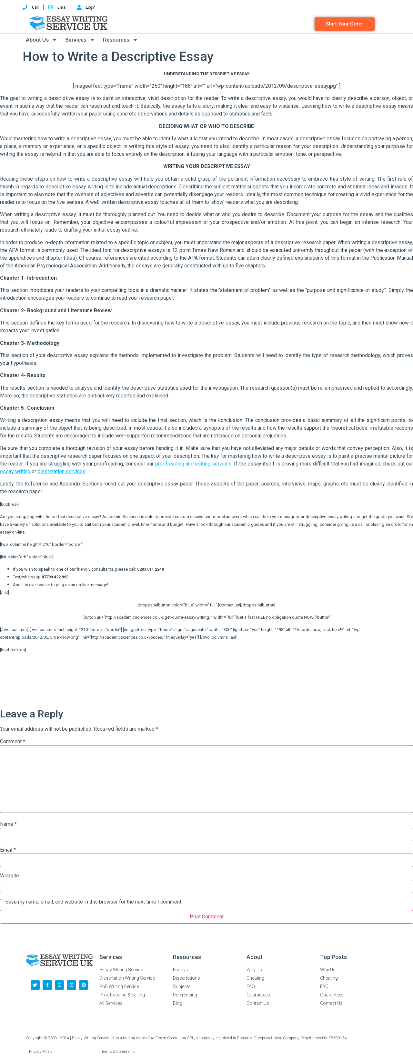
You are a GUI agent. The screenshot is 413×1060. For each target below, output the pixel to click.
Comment (12, 741)
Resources (120, 40)
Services (80, 40)
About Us (41, 40)
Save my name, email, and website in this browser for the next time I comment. (93, 902)
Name (8, 824)
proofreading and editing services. (194, 464)
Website (9, 875)
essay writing (15, 471)
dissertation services (61, 471)
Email (8, 850)
